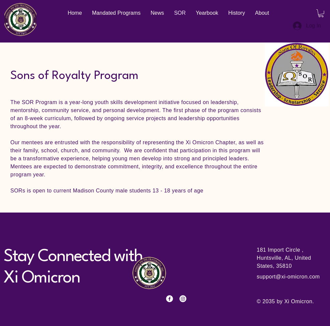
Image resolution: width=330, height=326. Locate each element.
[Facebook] (169, 299)
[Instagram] (183, 299)
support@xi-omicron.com (288, 276)
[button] (321, 13)
